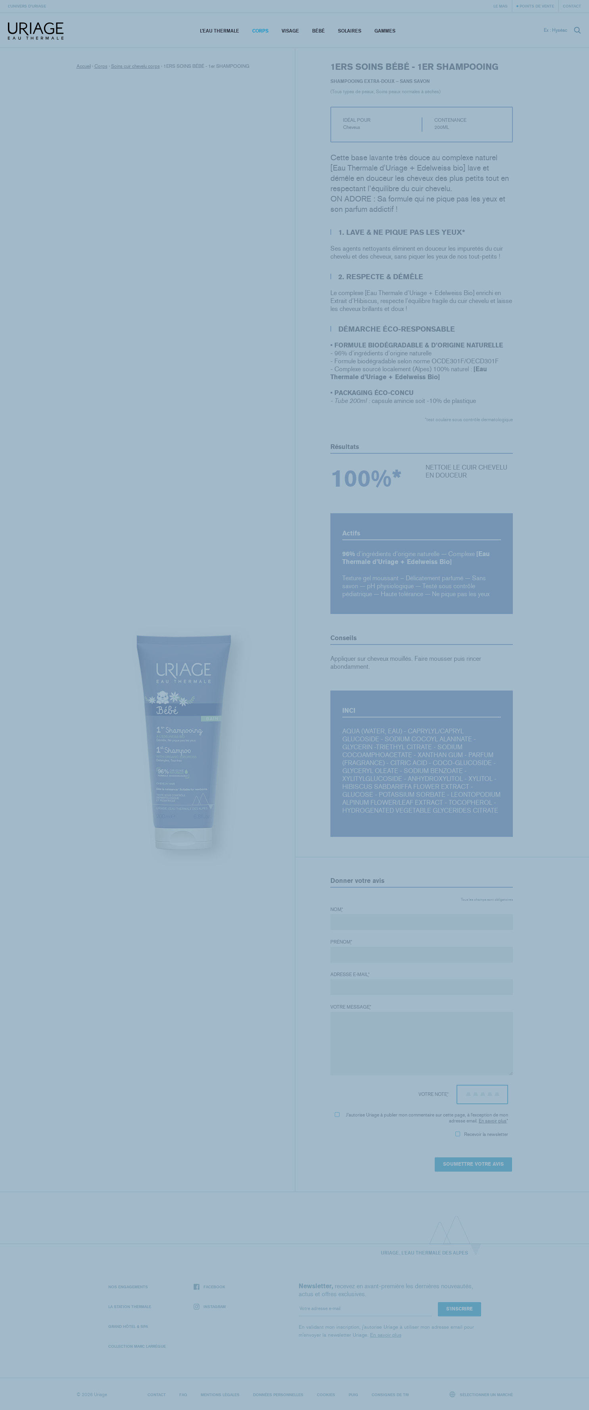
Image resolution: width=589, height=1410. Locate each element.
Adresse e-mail (350, 974)
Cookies (326, 1394)
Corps (260, 31)
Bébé (318, 31)
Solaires (349, 31)
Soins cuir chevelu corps (135, 66)
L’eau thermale (219, 31)
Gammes (384, 31)
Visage (290, 31)
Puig (353, 1394)
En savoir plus (493, 1121)
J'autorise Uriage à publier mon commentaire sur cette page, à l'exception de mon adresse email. (421, 1118)
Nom (336, 909)
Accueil (84, 66)
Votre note (433, 1094)
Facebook (209, 1286)
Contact (572, 6)
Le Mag (500, 6)
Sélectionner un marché (481, 1394)
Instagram (210, 1306)
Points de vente (537, 6)
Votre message (350, 1007)
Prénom (341, 942)
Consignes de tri (390, 1394)
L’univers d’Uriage (27, 6)
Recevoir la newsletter (481, 1134)
